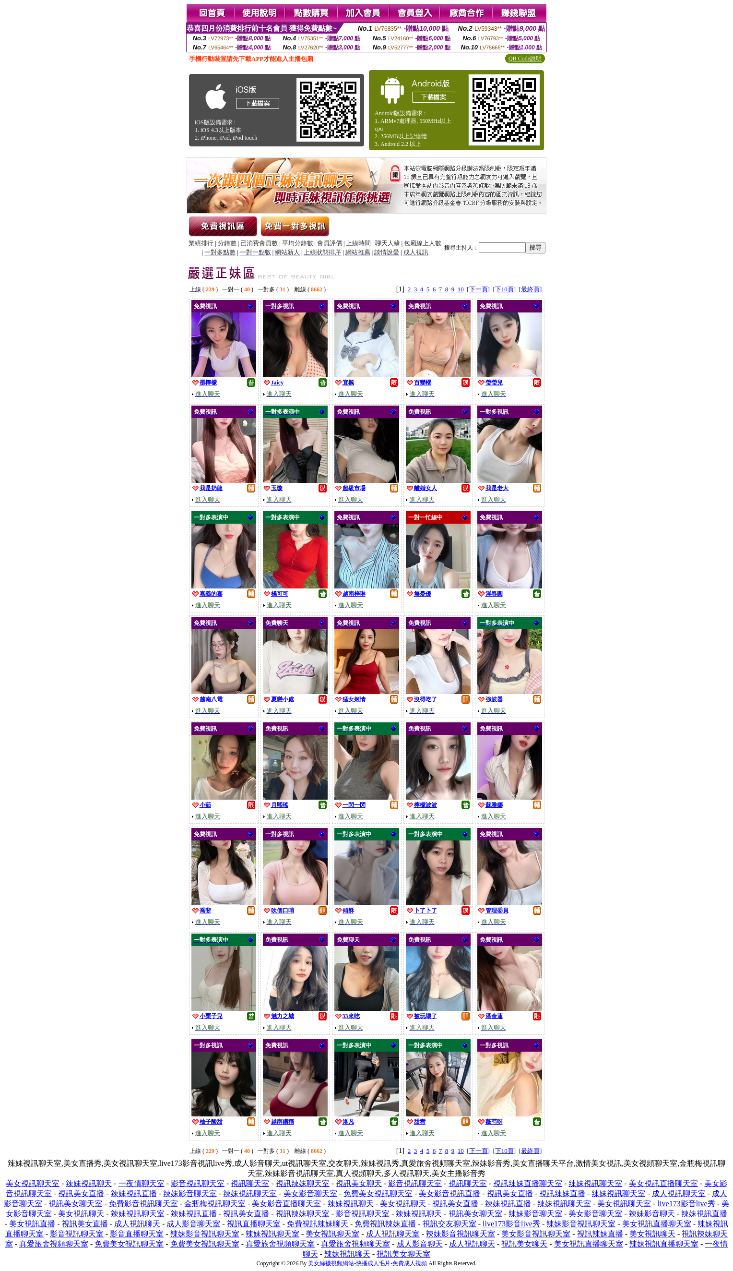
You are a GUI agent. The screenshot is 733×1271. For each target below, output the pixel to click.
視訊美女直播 (81, 1193)
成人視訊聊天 (137, 1224)
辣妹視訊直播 (134, 1193)
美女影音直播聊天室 (286, 1203)
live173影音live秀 (686, 1203)
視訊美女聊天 (359, 1183)
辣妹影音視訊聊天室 (580, 1224)
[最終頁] (530, 289)
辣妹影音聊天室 (190, 1193)
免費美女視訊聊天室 (378, 1193)
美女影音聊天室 (310, 1193)
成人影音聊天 (420, 1244)
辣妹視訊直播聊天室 (663, 1244)
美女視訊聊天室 (32, 1183)
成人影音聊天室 (193, 1224)
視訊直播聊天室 (254, 1224)
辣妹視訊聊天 (89, 1183)
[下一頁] (478, 289)
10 (461, 289)
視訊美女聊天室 (75, 1203)
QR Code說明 (525, 58)
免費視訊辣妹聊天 (317, 1224)
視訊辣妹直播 (562, 1193)
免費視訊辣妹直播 (385, 1224)
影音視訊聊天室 (198, 1183)
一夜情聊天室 (141, 1183)
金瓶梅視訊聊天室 (215, 1203)
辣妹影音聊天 (652, 1214)
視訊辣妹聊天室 (303, 1183)
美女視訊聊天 (403, 1203)
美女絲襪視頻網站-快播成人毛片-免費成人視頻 (367, 1263)
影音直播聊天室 (137, 1234)
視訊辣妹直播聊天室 (527, 1183)
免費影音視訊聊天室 (143, 1203)
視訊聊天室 (250, 1183)
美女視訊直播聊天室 (663, 1183)
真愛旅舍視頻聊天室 (53, 1244)
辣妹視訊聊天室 (595, 1183)
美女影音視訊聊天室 (535, 1234)
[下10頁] (504, 289)
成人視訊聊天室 (679, 1193)
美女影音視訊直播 (449, 1193)
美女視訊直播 (32, 1224)
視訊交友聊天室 (449, 1224)
